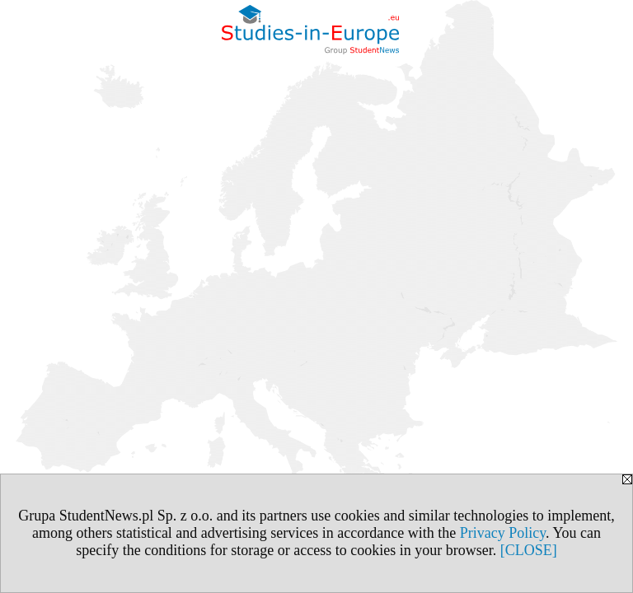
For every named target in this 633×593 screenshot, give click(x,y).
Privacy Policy (503, 533)
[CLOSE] (528, 550)
